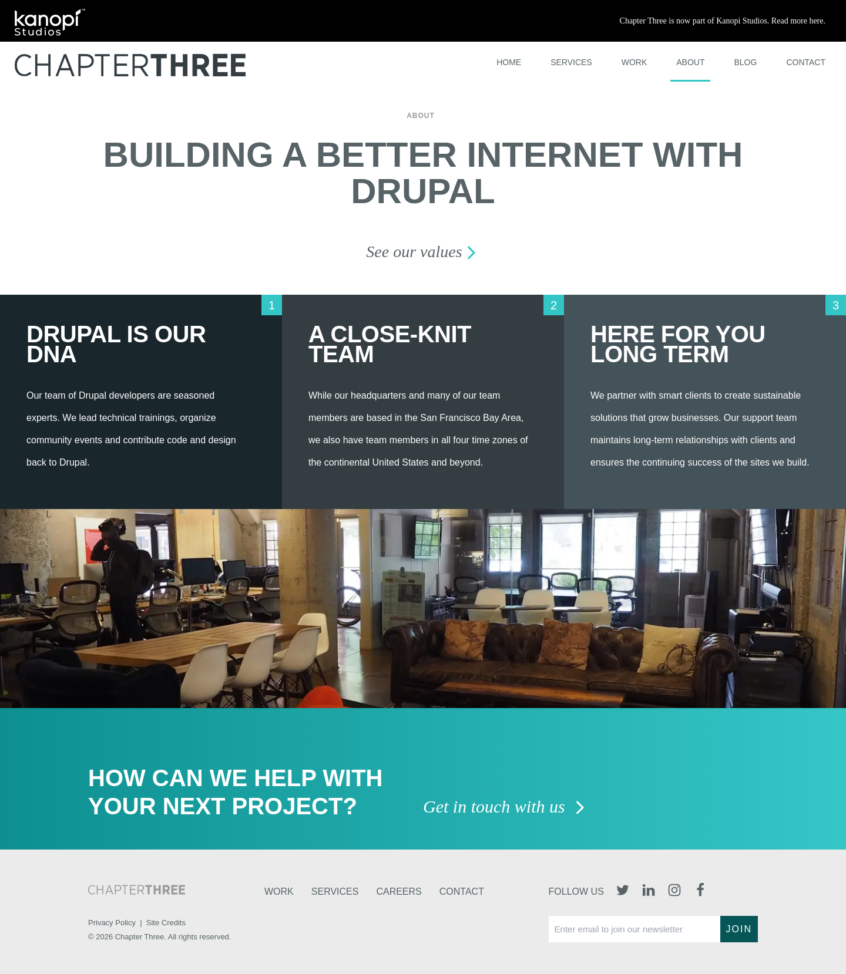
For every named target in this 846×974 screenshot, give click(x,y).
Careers (398, 892)
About (690, 62)
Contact (805, 62)
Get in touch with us (504, 807)
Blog (745, 62)
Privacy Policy (112, 922)
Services (571, 62)
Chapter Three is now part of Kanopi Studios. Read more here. (722, 20)
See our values (422, 251)
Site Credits (166, 922)
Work (634, 62)
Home (508, 62)
